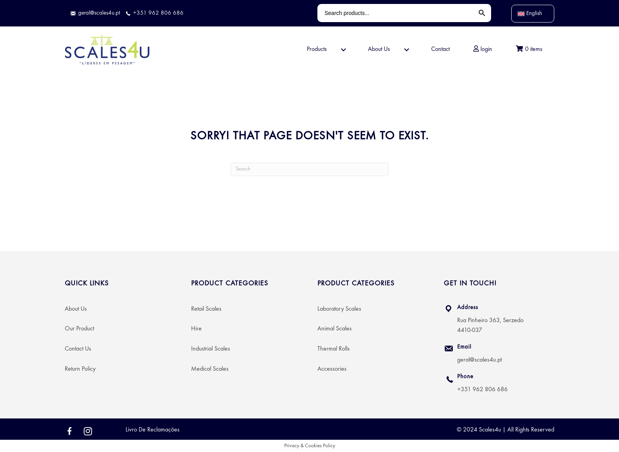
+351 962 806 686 (482, 389)
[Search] (309, 169)
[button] (343, 50)
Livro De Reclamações (153, 430)
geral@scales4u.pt (479, 360)
